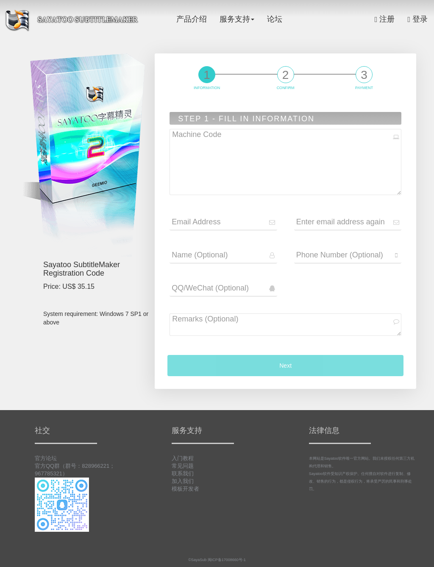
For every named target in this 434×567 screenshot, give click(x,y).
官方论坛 (46, 458)
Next (285, 365)
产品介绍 (191, 19)
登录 (417, 19)
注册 (385, 19)
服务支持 (237, 19)
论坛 (274, 19)
